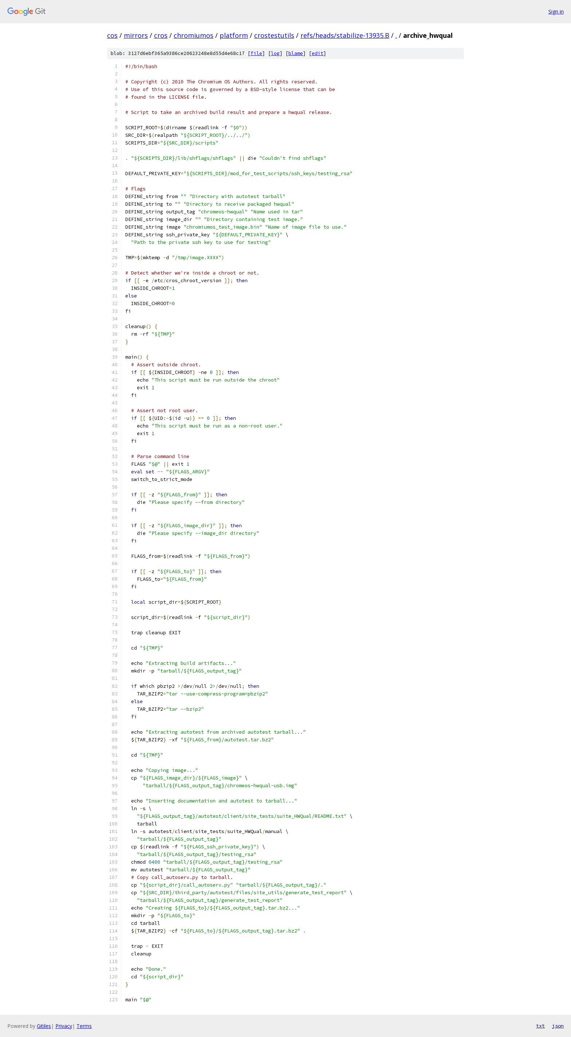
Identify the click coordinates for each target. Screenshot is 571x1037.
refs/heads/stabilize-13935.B (344, 35)
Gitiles (44, 1025)
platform (234, 35)
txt (540, 1025)
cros (161, 35)
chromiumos (193, 35)
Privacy (63, 1025)
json (558, 1025)
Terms (84, 1025)
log (275, 53)
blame (295, 53)
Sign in (556, 11)
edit (317, 53)
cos (112, 35)
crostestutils (274, 35)
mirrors (136, 35)
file (256, 53)
